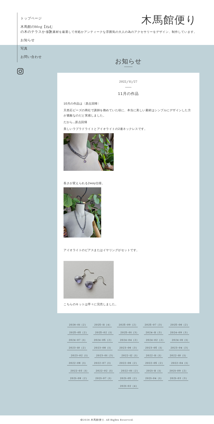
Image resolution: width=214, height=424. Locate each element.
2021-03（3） (179, 378)
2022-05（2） (154, 362)
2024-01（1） (181, 339)
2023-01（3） (105, 355)
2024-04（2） (129, 339)
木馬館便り (169, 19)
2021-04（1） (154, 378)
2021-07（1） (104, 378)
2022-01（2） (130, 370)
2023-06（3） (128, 347)
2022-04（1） (180, 362)
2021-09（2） (178, 370)
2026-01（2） (78, 324)
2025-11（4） (103, 324)
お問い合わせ (31, 57)
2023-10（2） (78, 347)
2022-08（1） (78, 362)
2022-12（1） (130, 355)
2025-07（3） (154, 324)
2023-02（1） (80, 355)
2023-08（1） (103, 347)
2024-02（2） (155, 339)
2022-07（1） (103, 362)
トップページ (31, 18)
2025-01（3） (129, 332)
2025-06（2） (179, 324)
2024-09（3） (179, 332)
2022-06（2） (128, 362)
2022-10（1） (178, 355)
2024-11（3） (154, 332)
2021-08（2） (79, 378)
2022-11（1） (154, 355)
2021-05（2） (129, 378)
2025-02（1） (104, 332)
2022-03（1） (79, 370)
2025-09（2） (128, 324)
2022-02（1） (105, 370)
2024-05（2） (103, 339)
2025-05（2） (78, 332)
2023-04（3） (180, 347)
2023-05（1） (154, 347)
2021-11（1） (154, 370)
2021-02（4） (129, 385)
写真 (24, 48)
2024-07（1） (78, 339)
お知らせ (27, 40)
